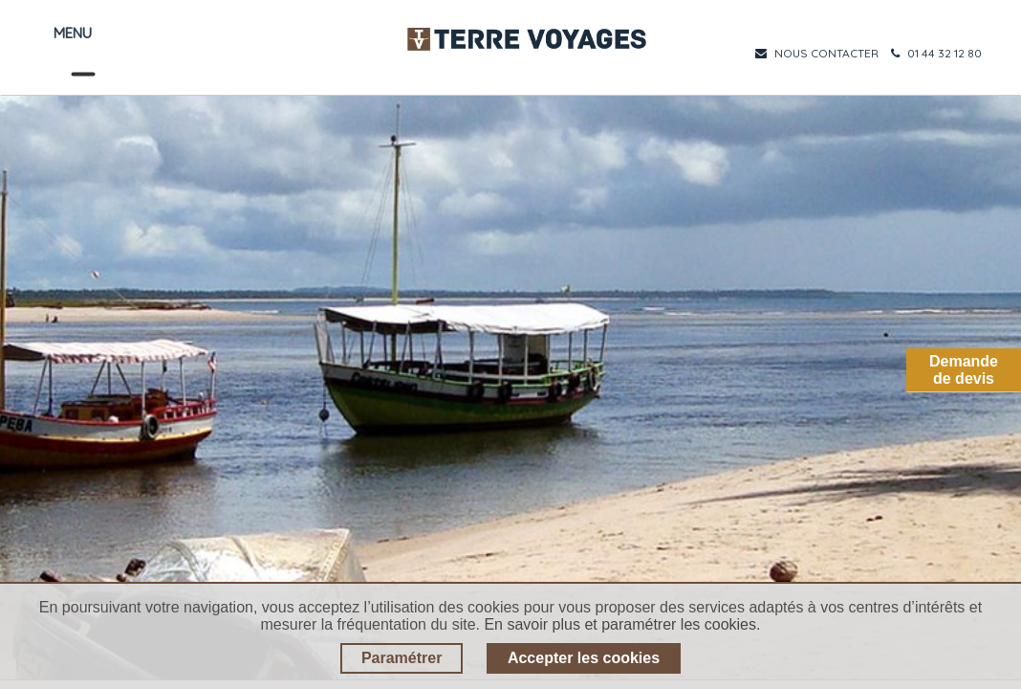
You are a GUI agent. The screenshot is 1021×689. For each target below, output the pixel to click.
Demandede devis (963, 370)
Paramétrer (402, 658)
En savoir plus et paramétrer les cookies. (622, 624)
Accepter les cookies (584, 658)
